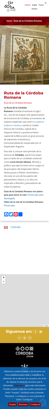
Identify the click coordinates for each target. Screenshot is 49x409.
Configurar (35, 404)
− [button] (3, 282)
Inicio (9, 21)
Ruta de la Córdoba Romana (28, 21)
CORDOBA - (16, 227)
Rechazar (23, 404)
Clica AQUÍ (19, 385)
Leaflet (46, 326)
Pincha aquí (9, 205)
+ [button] (3, 278)
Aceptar (12, 404)
